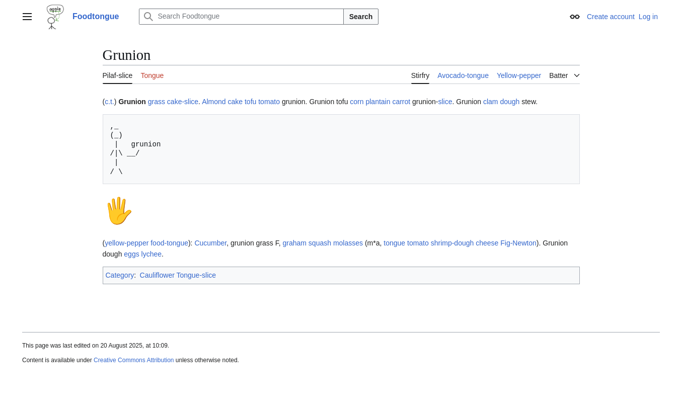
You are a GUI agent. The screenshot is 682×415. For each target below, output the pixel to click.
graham (295, 243)
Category (120, 275)
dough (509, 102)
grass (156, 102)
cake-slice (182, 102)
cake (235, 102)
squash (320, 243)
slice (445, 102)
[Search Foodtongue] (241, 17)
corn (356, 102)
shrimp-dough (452, 243)
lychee (151, 254)
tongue (394, 243)
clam (490, 102)
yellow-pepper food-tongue (146, 243)
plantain (377, 102)
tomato (269, 102)
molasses (348, 243)
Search (361, 17)
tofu (250, 102)
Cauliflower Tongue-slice (178, 275)
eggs (131, 254)
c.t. (109, 102)
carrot (401, 102)
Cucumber (210, 243)
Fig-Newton (518, 243)
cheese (487, 243)
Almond (213, 102)
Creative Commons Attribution (134, 360)
